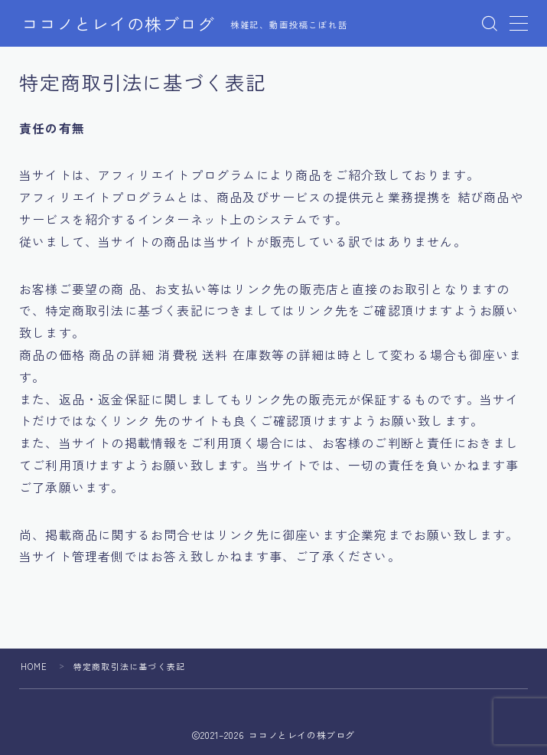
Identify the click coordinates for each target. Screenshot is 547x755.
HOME (34, 666)
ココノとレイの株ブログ (118, 24)
